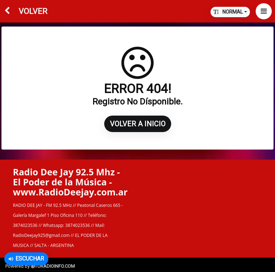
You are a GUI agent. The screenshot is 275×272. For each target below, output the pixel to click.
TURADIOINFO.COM (55, 266)
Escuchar (26, 258)
